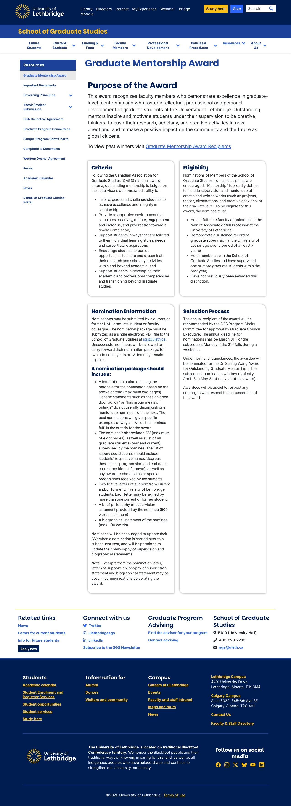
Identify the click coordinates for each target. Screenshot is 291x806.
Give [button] (237, 8)
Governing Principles (39, 95)
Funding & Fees (90, 45)
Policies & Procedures (198, 45)
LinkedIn (93, 640)
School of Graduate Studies (62, 31)
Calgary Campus (226, 695)
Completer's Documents (41, 149)
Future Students (34, 45)
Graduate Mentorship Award (44, 75)
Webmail (167, 9)
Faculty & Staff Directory (232, 723)
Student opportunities (42, 704)
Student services (37, 711)
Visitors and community (106, 699)
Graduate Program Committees (46, 129)
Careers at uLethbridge (168, 685)
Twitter (92, 625)
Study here (32, 718)
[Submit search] (271, 8)
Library (86, 9)
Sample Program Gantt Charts (46, 139)
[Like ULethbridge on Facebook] (218, 765)
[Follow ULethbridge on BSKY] (244, 765)
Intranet (122, 9)
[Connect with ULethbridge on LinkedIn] (261, 765)
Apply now (28, 649)
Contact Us (221, 714)
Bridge (184, 9)
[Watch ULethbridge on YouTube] (253, 765)
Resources (231, 43)
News (27, 188)
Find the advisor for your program (178, 632)
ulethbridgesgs (99, 633)
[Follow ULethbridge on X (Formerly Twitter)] (235, 765)
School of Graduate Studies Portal (43, 200)
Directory (104, 9)
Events (154, 692)
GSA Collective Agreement (43, 119)
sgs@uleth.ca (154, 339)
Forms (28, 168)
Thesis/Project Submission (34, 107)
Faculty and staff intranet (170, 699)
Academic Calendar (38, 178)
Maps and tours (162, 707)
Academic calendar (39, 685)
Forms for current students (42, 633)
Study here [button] (215, 8)
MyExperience (144, 9)
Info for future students (38, 640)
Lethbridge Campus (228, 676)
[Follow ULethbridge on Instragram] (226, 765)
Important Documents (39, 85)
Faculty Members (120, 45)
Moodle (86, 14)
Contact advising (163, 640)
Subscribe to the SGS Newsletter (111, 647)
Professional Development (158, 45)
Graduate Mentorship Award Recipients (188, 146)
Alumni (91, 685)
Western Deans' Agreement (44, 158)
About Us (256, 45)
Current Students (60, 45)
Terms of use (174, 795)
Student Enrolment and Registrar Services (43, 694)
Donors (91, 692)
